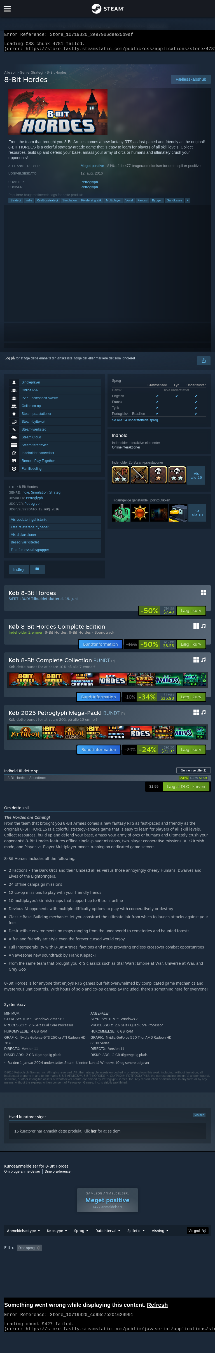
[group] (107, 1263)
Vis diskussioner (23, 538)
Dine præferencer (58, 1175)
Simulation (69, 203)
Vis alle (199, 1118)
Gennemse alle (193, 774)
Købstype (55, 1242)
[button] (191, 614)
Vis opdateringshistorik (28, 523)
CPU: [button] (45, 1267)
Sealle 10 (197, 516)
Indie (28, 203)
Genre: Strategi (31, 76)
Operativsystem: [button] (18, 1267)
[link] (157, 614)
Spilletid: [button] (140, 1259)
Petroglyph (89, 185)
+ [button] (187, 203)
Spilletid (134, 1242)
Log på (9, 362)
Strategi (15, 203)
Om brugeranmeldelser (22, 1175)
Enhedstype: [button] (87, 1267)
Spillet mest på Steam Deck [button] (177, 1259)
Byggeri (157, 203)
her (94, 1134)
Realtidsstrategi (47, 203)
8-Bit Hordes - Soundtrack (91, 635)
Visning (158, 1242)
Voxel (129, 203)
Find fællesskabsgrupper (30, 553)
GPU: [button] (63, 1267)
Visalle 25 (196, 479)
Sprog (79, 1242)
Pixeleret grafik (91, 203)
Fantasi (142, 203)
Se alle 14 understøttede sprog (135, 424)
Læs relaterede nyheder (29, 530)
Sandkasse (174, 203)
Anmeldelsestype (21, 1242)
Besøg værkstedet (25, 545)
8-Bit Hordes (56, 635)
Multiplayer (113, 203)
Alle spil (10, 76)
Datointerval (105, 1242)
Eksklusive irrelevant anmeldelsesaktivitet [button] (92, 1259)
